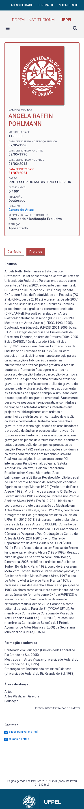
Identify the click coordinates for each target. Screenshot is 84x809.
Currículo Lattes (16, 739)
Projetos (35, 251)
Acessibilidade (22, 5)
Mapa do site (68, 5)
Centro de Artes (21, 210)
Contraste (46, 5)
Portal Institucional (42, 19)
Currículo (14, 251)
